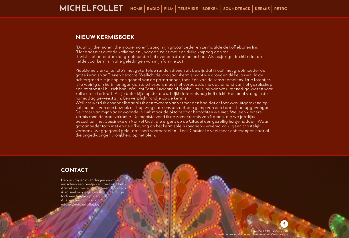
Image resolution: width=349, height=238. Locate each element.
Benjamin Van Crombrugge (270, 234)
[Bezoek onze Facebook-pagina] (284, 224)
